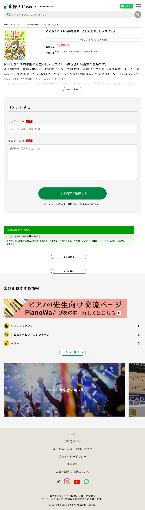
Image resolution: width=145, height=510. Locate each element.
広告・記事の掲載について (72, 471)
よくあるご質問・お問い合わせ (72, 449)
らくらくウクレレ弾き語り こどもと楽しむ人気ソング (81, 31)
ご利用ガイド (72, 441)
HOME (7, 24)
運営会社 (72, 464)
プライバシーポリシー (72, 456)
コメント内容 (20, 141)
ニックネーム (20, 121)
